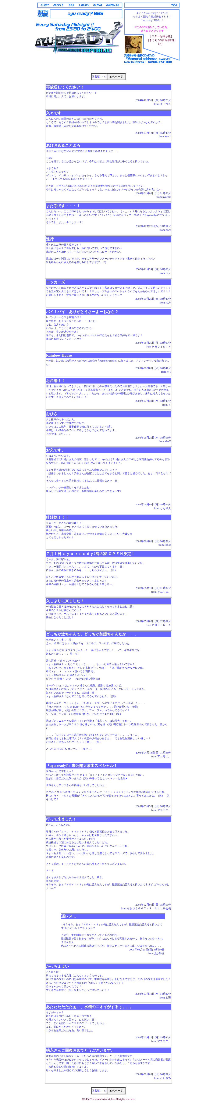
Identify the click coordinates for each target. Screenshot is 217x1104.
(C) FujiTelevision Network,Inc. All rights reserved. (108, 1099)
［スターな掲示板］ (161, 36)
